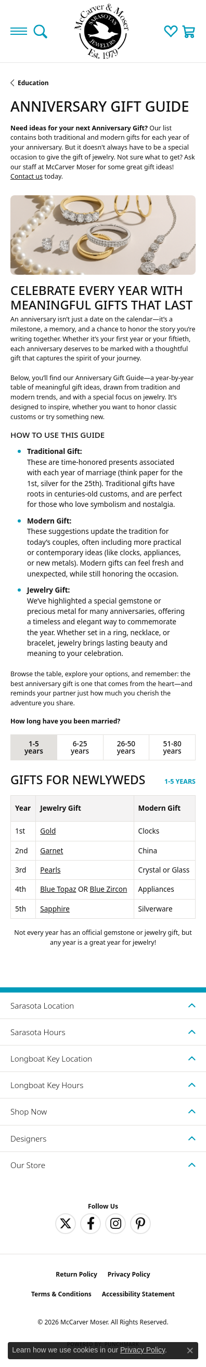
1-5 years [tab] (33, 747)
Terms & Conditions (61, 1294)
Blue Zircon (108, 889)
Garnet (51, 850)
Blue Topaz (58, 889)
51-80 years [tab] (172, 747)
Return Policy (76, 1274)
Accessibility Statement (138, 1294)
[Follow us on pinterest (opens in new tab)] (140, 1223)
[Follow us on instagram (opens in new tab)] (115, 1223)
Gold (48, 831)
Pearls (50, 870)
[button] (40, 31)
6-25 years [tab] (80, 747)
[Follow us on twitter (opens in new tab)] (65, 1223)
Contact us (26, 176)
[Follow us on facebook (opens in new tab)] (90, 1223)
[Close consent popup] (190, 1350)
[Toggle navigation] (18, 31)
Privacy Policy (129, 1274)
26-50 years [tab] (126, 747)
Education (33, 82)
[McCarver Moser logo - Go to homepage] (103, 31)
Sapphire (55, 909)
